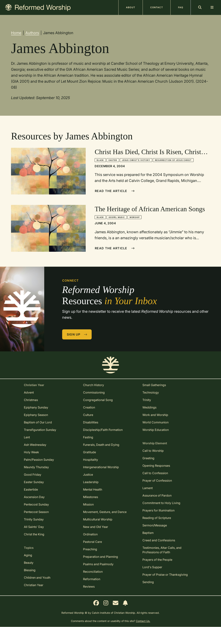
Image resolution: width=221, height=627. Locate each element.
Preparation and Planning (100, 557)
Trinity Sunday (34, 519)
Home (16, 33)
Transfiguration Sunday (40, 430)
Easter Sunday (34, 482)
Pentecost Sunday (36, 504)
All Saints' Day (34, 527)
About (130, 7)
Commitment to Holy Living (161, 503)
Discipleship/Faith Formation (103, 430)
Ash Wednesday (35, 445)
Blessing (29, 570)
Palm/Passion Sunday (39, 459)
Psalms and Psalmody (98, 564)
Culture (88, 415)
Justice (88, 474)
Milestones (90, 497)
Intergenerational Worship (101, 467)
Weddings (149, 407)
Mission (88, 504)
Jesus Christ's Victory (136, 160)
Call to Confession (155, 473)
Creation (89, 407)
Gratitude (89, 452)
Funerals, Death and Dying (101, 445)
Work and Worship (155, 415)
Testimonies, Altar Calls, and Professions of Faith (161, 550)
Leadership (91, 482)
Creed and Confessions (158, 540)
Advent (29, 392)
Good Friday (32, 474)
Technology (150, 392)
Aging (28, 555)
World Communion (155, 422)
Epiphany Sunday (36, 407)
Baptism (148, 533)
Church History (93, 385)
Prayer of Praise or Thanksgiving (165, 574)
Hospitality (90, 459)
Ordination (90, 534)
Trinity (146, 400)
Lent (27, 437)
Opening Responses (156, 465)
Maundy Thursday (36, 467)
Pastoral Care (92, 542)
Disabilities (90, 422)
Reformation (91, 579)
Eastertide (31, 489)
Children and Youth (37, 577)
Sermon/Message (154, 525)
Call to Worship (153, 451)
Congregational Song (98, 400)
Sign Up (77, 334)
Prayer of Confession (157, 480)
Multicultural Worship (97, 519)
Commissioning (94, 392)
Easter (113, 160)
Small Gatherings (154, 385)
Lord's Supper (152, 567)
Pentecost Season (36, 512)
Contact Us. (143, 621)
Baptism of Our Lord (38, 422)
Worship (135, 217)
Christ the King (34, 534)
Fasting (88, 437)
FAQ (180, 7)
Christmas (31, 400)
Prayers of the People (157, 560)
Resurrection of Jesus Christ (173, 160)
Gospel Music (117, 217)
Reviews (89, 586)
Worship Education (155, 430)
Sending (148, 582)
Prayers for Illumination (158, 510)
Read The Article (115, 191)
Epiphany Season (36, 415)
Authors (32, 33)
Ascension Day (34, 497)
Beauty (28, 562)
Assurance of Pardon (157, 495)
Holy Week (31, 452)
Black (100, 160)
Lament (147, 488)
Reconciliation (93, 571)
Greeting (148, 458)
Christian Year (33, 585)
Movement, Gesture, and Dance (105, 512)
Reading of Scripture (156, 518)
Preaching (90, 549)
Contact (156, 7)
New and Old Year (95, 527)
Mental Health (92, 489)
